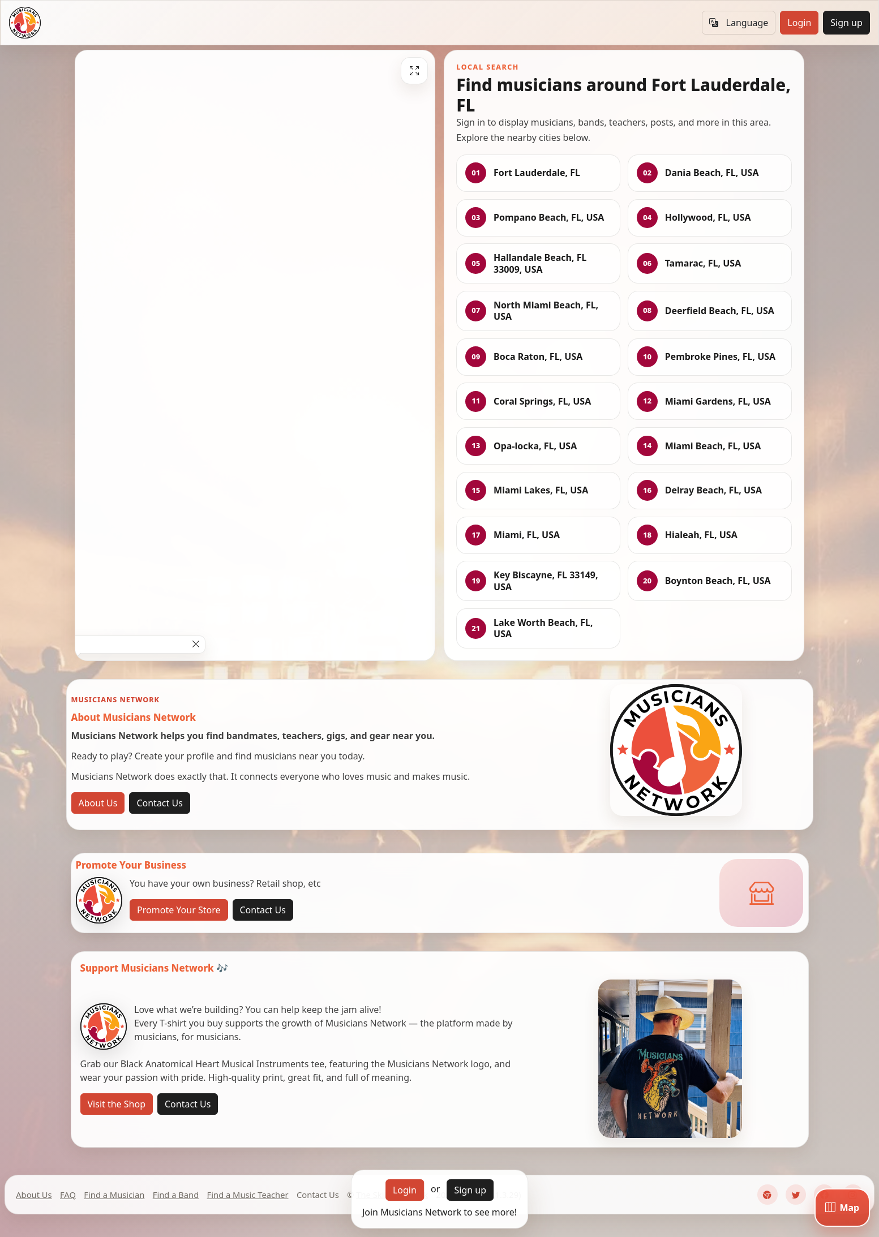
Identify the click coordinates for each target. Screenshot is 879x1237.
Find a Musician (114, 1194)
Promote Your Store (178, 910)
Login (799, 22)
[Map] (842, 1207)
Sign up (846, 22)
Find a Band (176, 1194)
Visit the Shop (117, 1104)
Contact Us (159, 803)
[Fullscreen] (414, 70)
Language (738, 22)
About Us (98, 803)
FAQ (68, 1194)
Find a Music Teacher (248, 1194)
